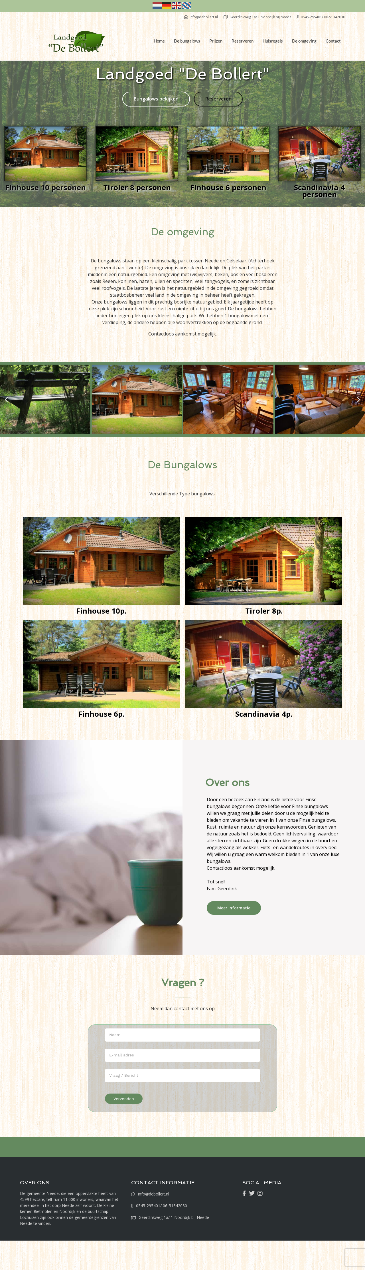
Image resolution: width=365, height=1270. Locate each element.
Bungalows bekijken (156, 99)
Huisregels (273, 40)
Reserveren (243, 40)
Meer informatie (233, 908)
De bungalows (187, 40)
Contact (333, 40)
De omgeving (304, 40)
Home (159, 40)
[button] (6, 399)
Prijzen (215, 40)
